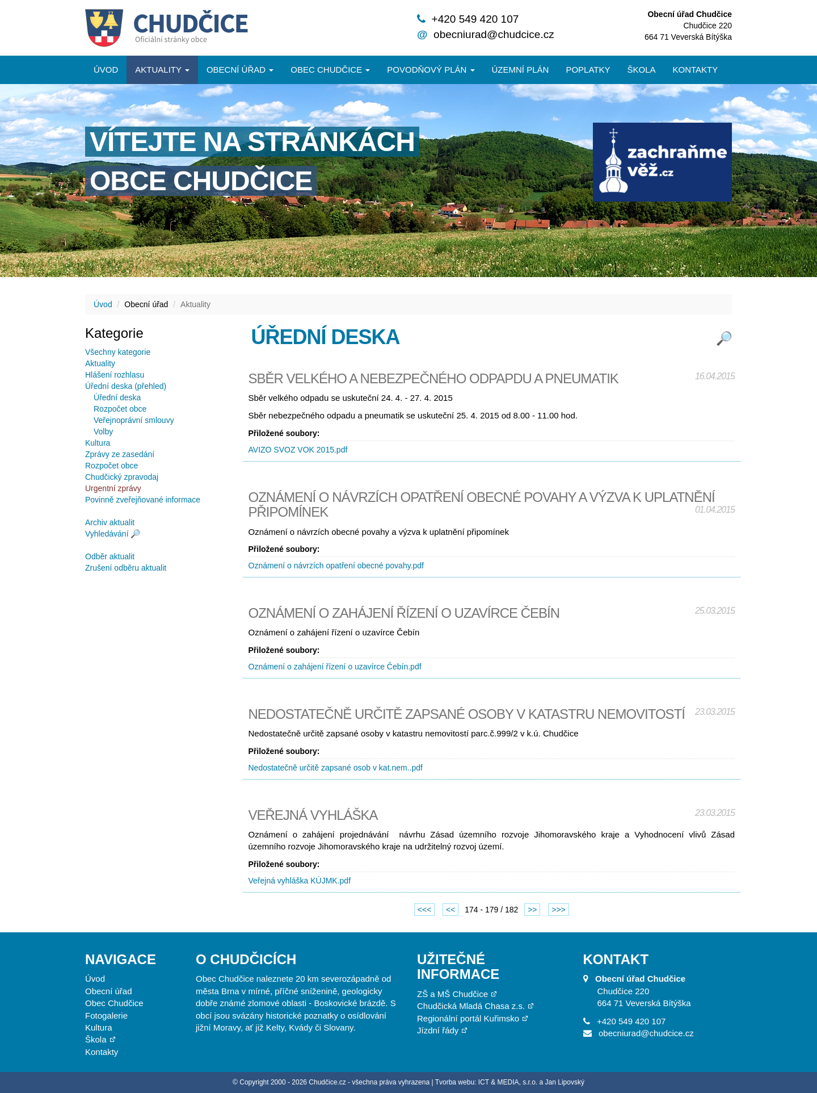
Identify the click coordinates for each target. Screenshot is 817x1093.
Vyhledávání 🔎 (112, 533)
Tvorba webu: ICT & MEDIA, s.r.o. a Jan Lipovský (509, 1082)
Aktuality (162, 69)
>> (532, 909)
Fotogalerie (106, 1015)
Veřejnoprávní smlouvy (134, 420)
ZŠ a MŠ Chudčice (452, 994)
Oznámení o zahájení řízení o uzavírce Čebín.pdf (335, 666)
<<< (425, 909)
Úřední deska (117, 397)
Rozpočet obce (120, 408)
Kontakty (695, 69)
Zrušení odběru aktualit (125, 567)
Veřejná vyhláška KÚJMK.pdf (300, 880)
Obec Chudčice (114, 1003)
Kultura (97, 442)
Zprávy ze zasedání (119, 454)
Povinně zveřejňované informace (142, 499)
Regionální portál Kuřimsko (468, 1018)
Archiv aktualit (109, 522)
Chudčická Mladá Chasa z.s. (471, 1006)
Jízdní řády (437, 1030)
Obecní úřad (240, 69)
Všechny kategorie (117, 352)
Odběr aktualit (109, 556)
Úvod (106, 69)
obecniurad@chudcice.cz (493, 34)
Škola (641, 69)
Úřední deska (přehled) (125, 386)
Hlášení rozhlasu (114, 374)
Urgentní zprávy (113, 488)
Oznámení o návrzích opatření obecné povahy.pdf (336, 565)
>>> (558, 909)
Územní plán (520, 69)
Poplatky (588, 69)
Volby (103, 431)
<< (450, 909)
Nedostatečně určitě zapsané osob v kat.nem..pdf (336, 767)
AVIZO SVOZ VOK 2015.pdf (298, 449)
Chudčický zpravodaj (121, 476)
